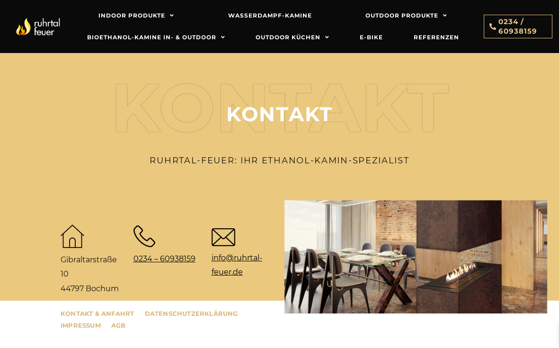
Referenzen (436, 37)
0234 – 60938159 (164, 258)
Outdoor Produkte (406, 15)
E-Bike (371, 37)
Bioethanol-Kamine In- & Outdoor (156, 37)
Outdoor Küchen (292, 37)
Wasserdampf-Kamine (270, 15)
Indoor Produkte (136, 15)
